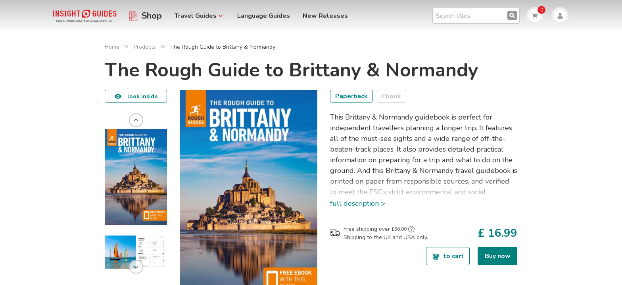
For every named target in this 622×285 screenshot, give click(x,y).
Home (112, 47)
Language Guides (263, 15)
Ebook (391, 96)
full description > (357, 203)
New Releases (325, 15)
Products (145, 47)
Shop (152, 16)
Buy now (498, 256)
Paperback (351, 96)
